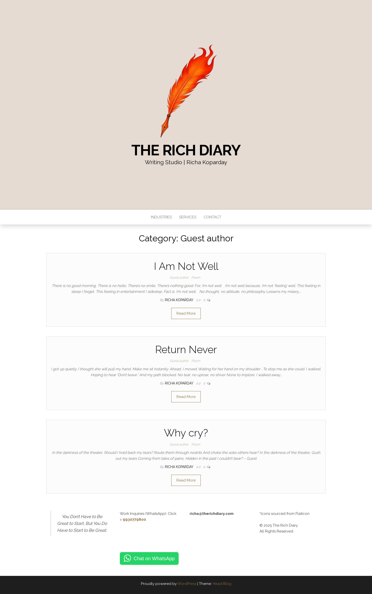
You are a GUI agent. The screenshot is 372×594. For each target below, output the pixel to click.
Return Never (186, 350)
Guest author (179, 277)
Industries (161, 217)
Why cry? (186, 433)
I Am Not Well (186, 266)
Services (187, 217)
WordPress (186, 584)
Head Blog (222, 584)
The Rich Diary (185, 150)
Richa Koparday (179, 300)
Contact (212, 217)
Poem (195, 277)
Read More (186, 313)
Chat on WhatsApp (154, 558)
